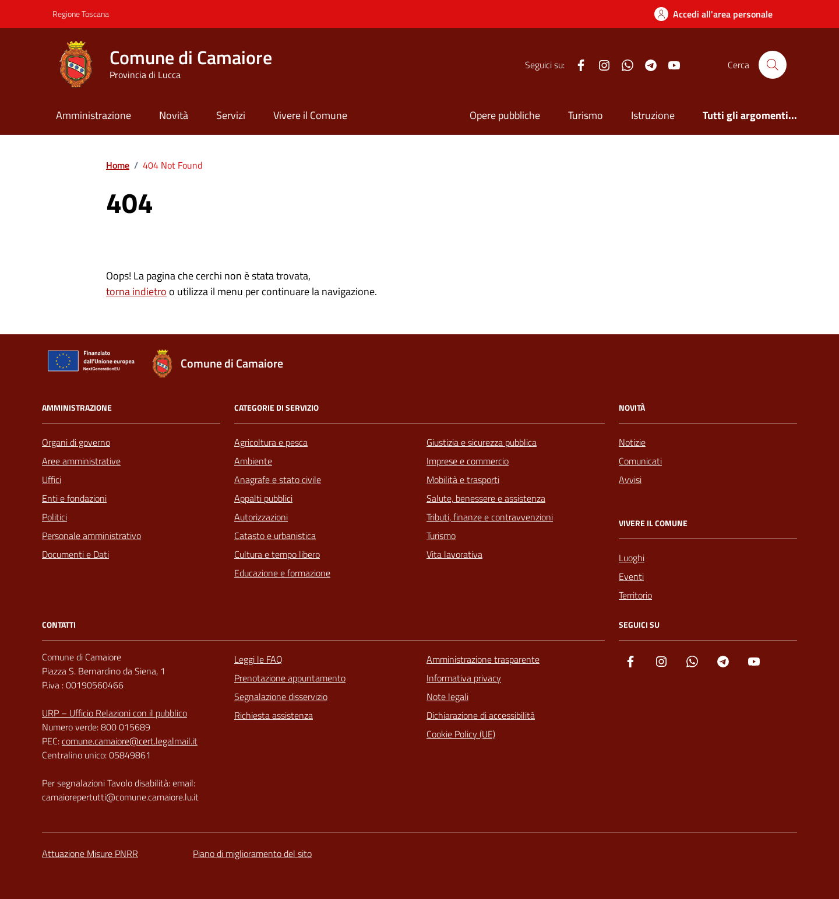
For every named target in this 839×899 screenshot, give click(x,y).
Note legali (447, 697)
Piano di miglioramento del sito (252, 853)
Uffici (51, 480)
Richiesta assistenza (273, 715)
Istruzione (653, 115)
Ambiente (253, 461)
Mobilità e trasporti (462, 480)
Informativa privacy (463, 678)
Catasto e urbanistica (275, 536)
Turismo (585, 115)
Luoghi (631, 558)
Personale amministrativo (91, 536)
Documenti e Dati (75, 554)
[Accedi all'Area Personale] (713, 14)
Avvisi (630, 480)
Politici (54, 517)
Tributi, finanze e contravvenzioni (489, 517)
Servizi (230, 115)
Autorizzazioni (261, 517)
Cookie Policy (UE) (460, 734)
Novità (173, 115)
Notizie (632, 442)
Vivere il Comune (310, 115)
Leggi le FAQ (258, 659)
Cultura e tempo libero (277, 554)
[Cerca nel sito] (773, 65)
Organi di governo (76, 442)
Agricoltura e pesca (271, 442)
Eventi (631, 576)
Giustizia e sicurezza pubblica (481, 442)
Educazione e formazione (282, 573)
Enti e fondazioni (74, 498)
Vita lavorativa (454, 554)
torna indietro (136, 291)
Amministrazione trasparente (483, 659)
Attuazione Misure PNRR (90, 853)
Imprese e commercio (467, 461)
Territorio (635, 595)
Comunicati (640, 461)
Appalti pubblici (263, 498)
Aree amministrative (81, 461)
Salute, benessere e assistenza (485, 498)
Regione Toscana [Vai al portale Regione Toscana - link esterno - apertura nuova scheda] (80, 14)
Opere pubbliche (505, 115)
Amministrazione (93, 115)
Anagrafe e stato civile (277, 480)
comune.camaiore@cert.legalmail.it (130, 741)
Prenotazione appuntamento (290, 678)
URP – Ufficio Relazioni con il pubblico (114, 713)
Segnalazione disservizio (280, 697)
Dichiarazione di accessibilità (480, 715)
